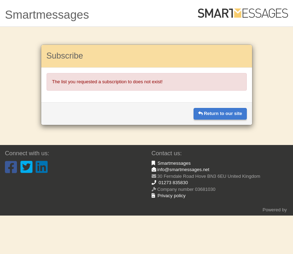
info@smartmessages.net (180, 169)
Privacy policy (169, 195)
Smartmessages (171, 163)
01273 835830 (170, 182)
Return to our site (220, 113)
